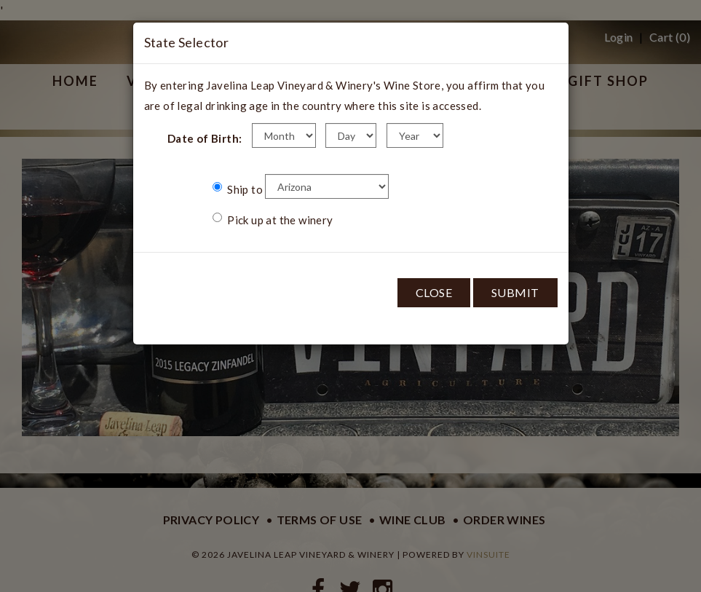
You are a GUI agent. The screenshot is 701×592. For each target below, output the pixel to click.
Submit (515, 292)
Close (434, 292)
